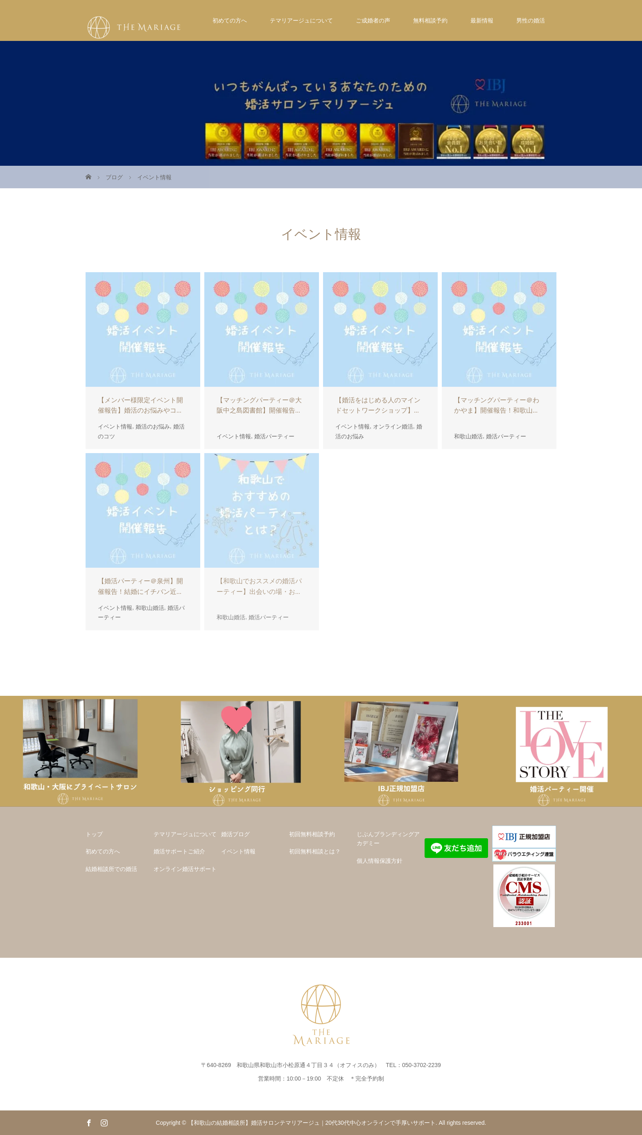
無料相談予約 (430, 20)
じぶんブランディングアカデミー (388, 838)
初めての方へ (229, 20)
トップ (94, 834)
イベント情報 (238, 851)
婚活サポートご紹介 (179, 851)
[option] (80, 751)
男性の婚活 (530, 20)
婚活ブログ (235, 834)
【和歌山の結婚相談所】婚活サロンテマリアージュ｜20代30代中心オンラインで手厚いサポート (312, 1122)
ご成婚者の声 (373, 20)
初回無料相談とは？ (315, 851)
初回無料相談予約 (312, 834)
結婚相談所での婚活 (111, 869)
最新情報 (481, 20)
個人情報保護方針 (379, 860)
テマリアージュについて (301, 20)
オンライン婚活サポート (185, 869)
